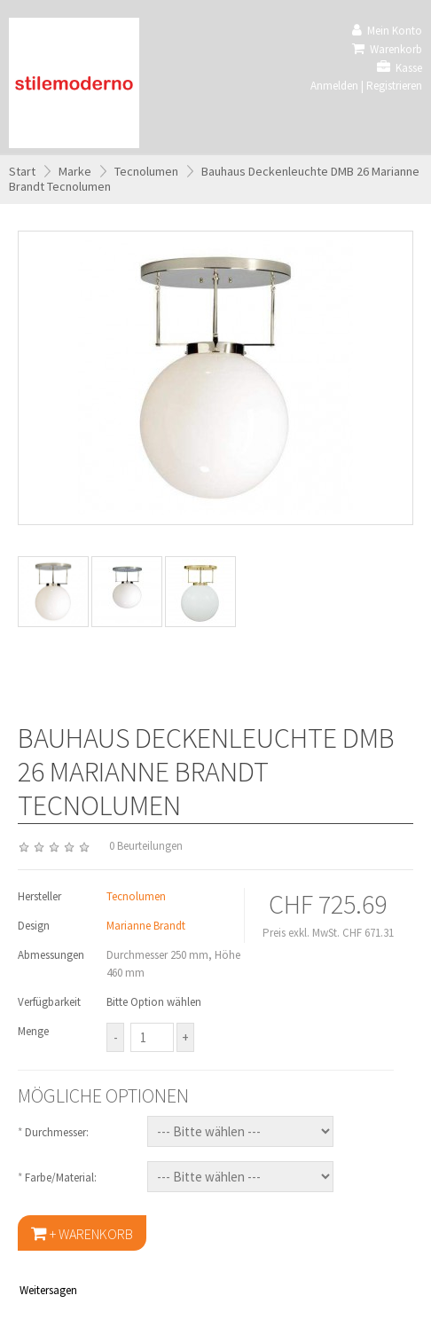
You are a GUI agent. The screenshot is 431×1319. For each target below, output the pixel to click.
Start (22, 171)
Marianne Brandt (145, 925)
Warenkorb (387, 49)
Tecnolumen (146, 171)
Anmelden (334, 85)
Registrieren (394, 85)
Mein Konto (387, 30)
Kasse (399, 67)
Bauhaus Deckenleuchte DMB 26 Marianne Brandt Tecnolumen (214, 178)
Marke (75, 171)
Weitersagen (48, 1290)
